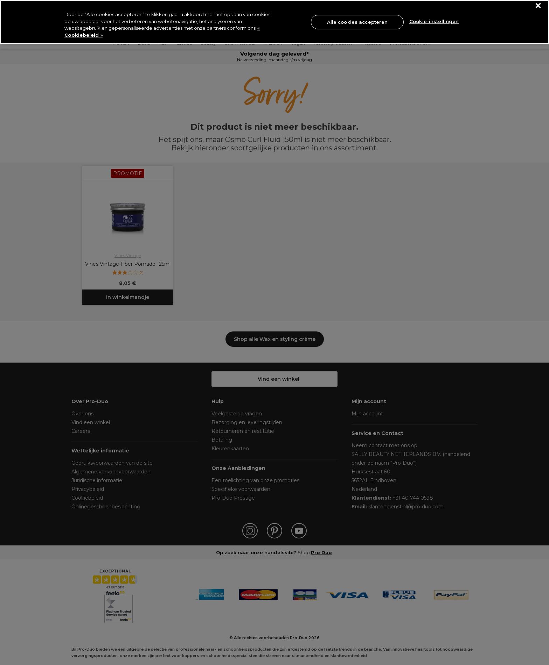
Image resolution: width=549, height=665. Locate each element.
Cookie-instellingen (434, 21)
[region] (274, 22)
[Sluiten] (538, 5)
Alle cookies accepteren (357, 21)
